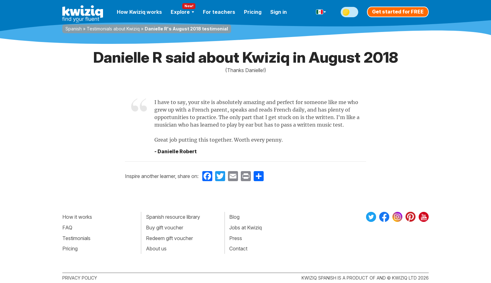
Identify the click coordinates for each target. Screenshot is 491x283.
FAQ (67, 227)
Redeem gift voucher (169, 238)
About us (156, 248)
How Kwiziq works (139, 12)
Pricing (252, 12)
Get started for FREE (398, 11)
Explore (182, 12)
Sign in (278, 12)
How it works (77, 217)
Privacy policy (79, 277)
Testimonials (76, 238)
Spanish (73, 28)
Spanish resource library (173, 217)
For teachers (219, 12)
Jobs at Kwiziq (245, 227)
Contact (238, 248)
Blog (234, 217)
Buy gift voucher (164, 227)
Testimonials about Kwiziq (113, 28)
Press (235, 238)
